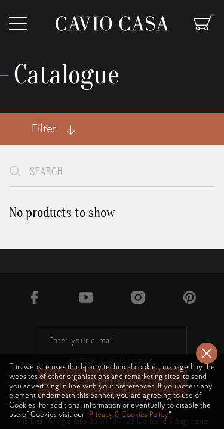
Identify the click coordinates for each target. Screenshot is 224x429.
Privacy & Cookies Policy (128, 415)
